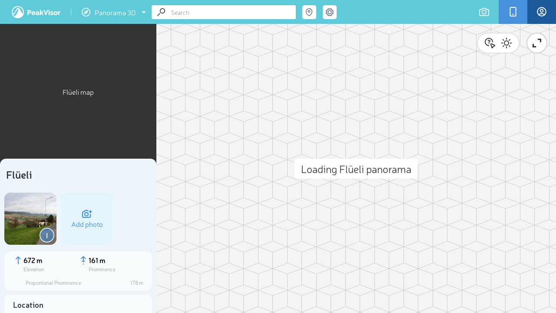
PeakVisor (36, 12)
